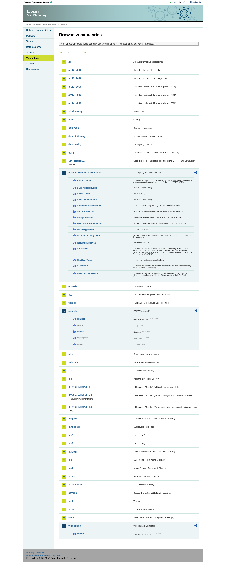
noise (71, 476)
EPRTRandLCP (77, 161)
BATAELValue (83, 194)
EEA (39, 2)
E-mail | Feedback (35, 552)
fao (70, 294)
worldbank (74, 526)
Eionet (38, 24)
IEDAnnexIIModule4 (80, 407)
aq (69, 62)
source (80, 331)
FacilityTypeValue (85, 229)
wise (71, 517)
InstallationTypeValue (87, 243)
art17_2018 (74, 103)
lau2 (70, 443)
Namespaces (32, 69)
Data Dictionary (49, 24)
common (73, 128)
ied (70, 379)
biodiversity (75, 111)
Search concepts (94, 53)
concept (81, 319)
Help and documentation (38, 30)
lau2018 (73, 451)
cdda (71, 119)
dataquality (75, 144)
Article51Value (84, 180)
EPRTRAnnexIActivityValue (90, 223)
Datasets (30, 36)
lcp (70, 459)
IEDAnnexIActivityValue (88, 235)
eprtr (71, 152)
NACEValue (82, 249)
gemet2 (72, 311)
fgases (72, 302)
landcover (74, 427)
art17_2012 (74, 95)
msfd (71, 468)
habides (73, 362)
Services (30, 63)
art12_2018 (74, 78)
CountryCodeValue (86, 211)
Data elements (33, 47)
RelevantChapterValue (87, 273)
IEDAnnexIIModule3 (80, 395)
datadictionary (77, 136)
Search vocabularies (72, 53)
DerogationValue (85, 217)
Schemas (31, 52)
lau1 (70, 435)
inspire (72, 418)
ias (70, 370)
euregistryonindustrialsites (84, 172)
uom (71, 509)
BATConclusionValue (87, 200)
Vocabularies (33, 58)
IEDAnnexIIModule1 (80, 387)
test (70, 501)
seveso (72, 493)
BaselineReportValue (87, 188)
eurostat (73, 286)
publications (75, 484)
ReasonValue (83, 266)
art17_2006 (74, 86)
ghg (70, 354)
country (80, 534)
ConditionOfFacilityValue (89, 206)
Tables (29, 41)
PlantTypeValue (84, 260)
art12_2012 (74, 70)
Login (175, 2)
